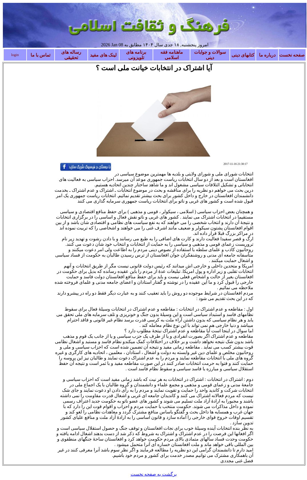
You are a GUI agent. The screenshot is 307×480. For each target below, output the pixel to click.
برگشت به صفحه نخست (154, 474)
